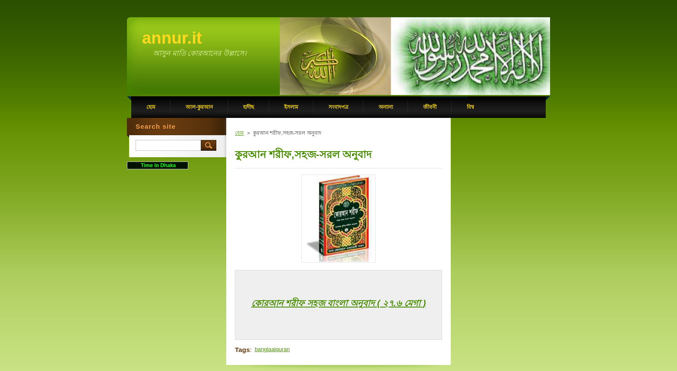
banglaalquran (272, 349)
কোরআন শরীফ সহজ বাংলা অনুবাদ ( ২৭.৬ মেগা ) (338, 303)
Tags (242, 349)
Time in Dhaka (157, 165)
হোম (239, 133)
